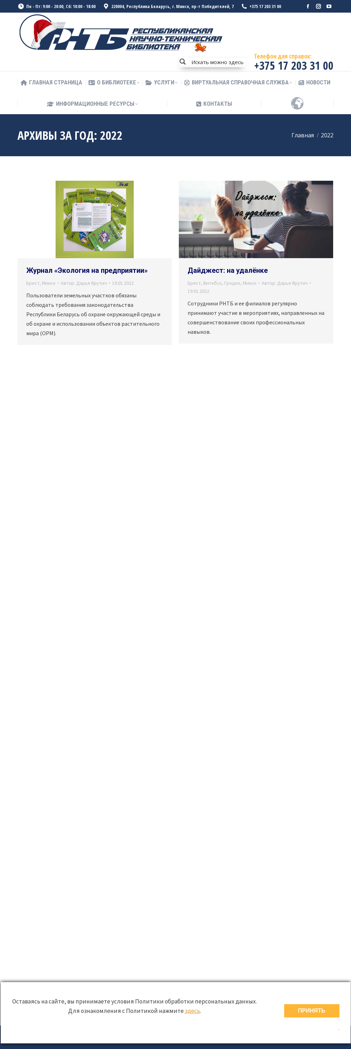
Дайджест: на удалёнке (228, 270)
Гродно (232, 283)
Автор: (84, 283)
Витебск (212, 283)
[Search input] (217, 61)
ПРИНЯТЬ (311, 1011)
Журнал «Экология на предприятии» (87, 270)
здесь (192, 1011)
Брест (33, 283)
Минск (49, 283)
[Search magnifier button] (183, 62)
